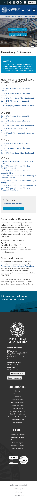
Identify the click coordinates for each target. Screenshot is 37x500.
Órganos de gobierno (18, 434)
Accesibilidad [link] (18, 495)
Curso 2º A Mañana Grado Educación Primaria (15, 117)
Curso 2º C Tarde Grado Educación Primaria (18, 125)
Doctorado (17, 397)
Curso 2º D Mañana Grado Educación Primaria (15, 129)
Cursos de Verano (17, 408)
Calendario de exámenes (12, 203)
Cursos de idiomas (17, 405)
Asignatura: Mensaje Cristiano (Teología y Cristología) (17, 162)
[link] (32, 2)
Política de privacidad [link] (18, 485)
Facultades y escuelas (17, 437)
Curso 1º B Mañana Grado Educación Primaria (15, 94)
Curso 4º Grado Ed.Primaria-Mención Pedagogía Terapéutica (15, 189)
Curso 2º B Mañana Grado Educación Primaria (15, 122)
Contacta (32, 2)
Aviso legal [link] (18, 488)
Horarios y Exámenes (18, 35)
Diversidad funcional (17, 420)
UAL (2, 16)
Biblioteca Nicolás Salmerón (17, 417)
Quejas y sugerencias (14, 378)
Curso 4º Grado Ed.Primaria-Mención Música (18, 185)
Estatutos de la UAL (17, 446)
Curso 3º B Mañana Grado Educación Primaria (15, 149)
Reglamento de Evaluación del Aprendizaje (17, 266)
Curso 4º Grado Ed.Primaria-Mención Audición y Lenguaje (15, 167)
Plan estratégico (17, 443)
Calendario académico (17, 414)
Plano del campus (17, 448)
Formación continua (17, 402)
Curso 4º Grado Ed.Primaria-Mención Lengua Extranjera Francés (18, 176)
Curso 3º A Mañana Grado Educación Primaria (15, 144)
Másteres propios (17, 400)
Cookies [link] (18, 492)
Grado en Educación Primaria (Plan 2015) (22, 16)
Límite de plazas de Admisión (12, 299)
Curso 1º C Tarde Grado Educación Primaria (18, 98)
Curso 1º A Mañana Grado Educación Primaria (15, 89)
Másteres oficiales (17, 394)
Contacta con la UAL (17, 373)
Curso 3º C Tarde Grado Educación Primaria (18, 153)
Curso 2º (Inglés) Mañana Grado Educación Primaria (17, 134)
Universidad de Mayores (17, 411)
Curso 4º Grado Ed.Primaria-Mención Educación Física (15, 171)
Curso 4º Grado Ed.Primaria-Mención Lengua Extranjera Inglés (18, 181)
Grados (7, 16)
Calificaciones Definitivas (13, 208)
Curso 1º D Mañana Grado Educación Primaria (15, 102)
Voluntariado (17, 423)
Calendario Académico (17, 29)
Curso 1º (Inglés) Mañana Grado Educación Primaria (17, 106)
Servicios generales (17, 440)
